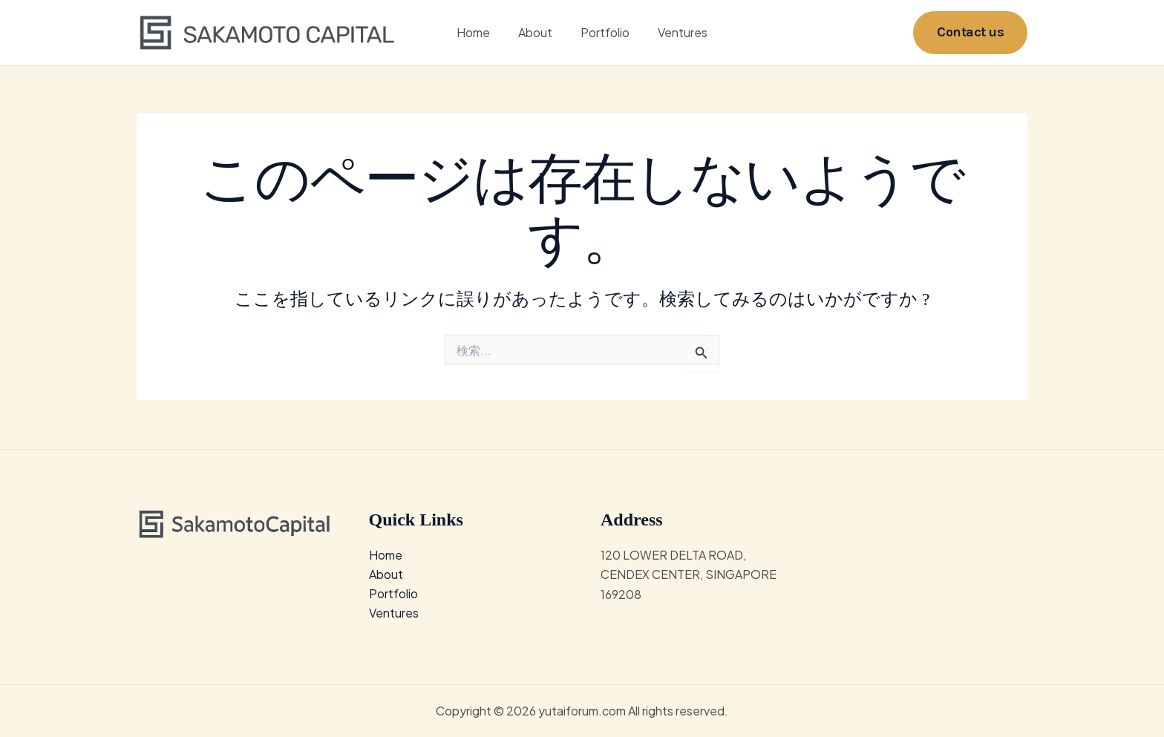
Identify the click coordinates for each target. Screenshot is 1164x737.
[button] (970, 33)
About (537, 33)
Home (480, 33)
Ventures (676, 33)
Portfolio (602, 33)
